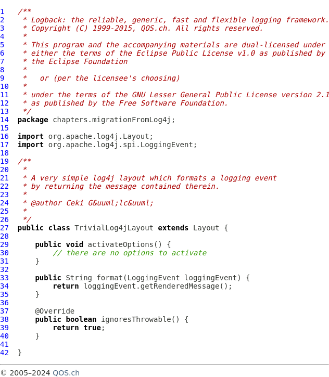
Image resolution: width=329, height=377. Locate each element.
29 (4, 244)
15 (4, 128)
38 (4, 319)
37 (4, 311)
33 (4, 278)
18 (4, 153)
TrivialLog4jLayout (114, 228)
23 (4, 194)
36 (4, 302)
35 (4, 294)
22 (4, 186)
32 (4, 269)
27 (4, 228)
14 (4, 119)
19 (4, 161)
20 (4, 169)
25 (4, 211)
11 (4, 94)
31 (4, 261)
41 (4, 344)
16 (4, 136)
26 (4, 219)
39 (4, 327)
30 (4, 253)
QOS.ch (66, 373)
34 (4, 286)
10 (4, 86)
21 (4, 178)
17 (4, 144)
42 (4, 352)
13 (4, 111)
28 (4, 236)
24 (4, 203)
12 (4, 103)
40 (4, 336)
